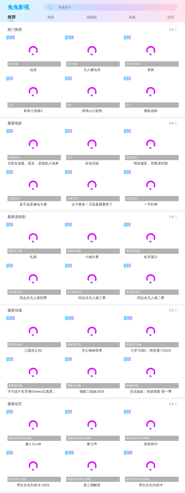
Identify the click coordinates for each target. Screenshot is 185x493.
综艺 (171, 17)
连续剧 (91, 17)
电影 (51, 17)
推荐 (12, 17)
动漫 (132, 17)
